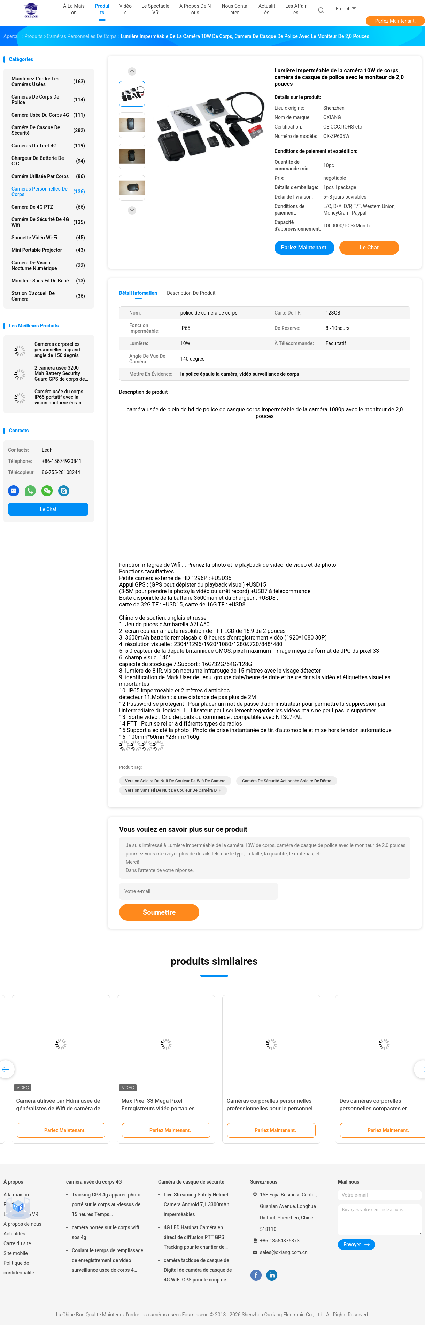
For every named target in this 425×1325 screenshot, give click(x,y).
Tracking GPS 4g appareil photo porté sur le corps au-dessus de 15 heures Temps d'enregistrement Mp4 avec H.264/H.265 (106, 1205)
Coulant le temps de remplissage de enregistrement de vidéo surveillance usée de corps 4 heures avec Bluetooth (107, 1261)
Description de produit (191, 293)
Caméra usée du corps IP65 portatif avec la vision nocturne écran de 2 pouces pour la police (61, 397)
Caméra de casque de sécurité (48, 130)
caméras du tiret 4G (48, 145)
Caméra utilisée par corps (48, 176)
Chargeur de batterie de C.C (48, 160)
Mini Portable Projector (48, 250)
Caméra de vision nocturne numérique (48, 265)
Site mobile (15, 1253)
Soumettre (159, 912)
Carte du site (17, 1243)
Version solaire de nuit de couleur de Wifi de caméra (175, 780)
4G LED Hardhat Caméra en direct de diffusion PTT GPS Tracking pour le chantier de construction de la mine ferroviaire (194, 1238)
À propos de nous (22, 1224)
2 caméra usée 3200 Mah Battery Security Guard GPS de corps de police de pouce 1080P (59, 373)
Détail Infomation (138, 293)
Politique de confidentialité (18, 1268)
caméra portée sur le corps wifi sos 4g (105, 1232)
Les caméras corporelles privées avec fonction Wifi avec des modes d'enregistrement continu (158, 1108)
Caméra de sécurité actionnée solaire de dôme (286, 780)
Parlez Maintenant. (395, 21)
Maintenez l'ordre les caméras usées (48, 81)
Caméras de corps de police (48, 99)
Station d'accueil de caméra (48, 296)
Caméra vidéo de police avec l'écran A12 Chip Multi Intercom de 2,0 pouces (369, 1108)
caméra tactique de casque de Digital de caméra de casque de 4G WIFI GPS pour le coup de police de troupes (198, 1271)
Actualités (14, 1234)
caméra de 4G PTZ (48, 206)
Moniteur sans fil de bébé (48, 280)
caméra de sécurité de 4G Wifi (48, 222)
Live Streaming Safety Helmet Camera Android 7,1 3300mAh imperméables (196, 1204)
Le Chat (48, 509)
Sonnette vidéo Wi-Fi (48, 237)
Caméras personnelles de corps (48, 191)
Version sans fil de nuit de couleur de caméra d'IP (173, 790)
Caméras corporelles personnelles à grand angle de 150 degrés (57, 349)
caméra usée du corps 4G (48, 114)
